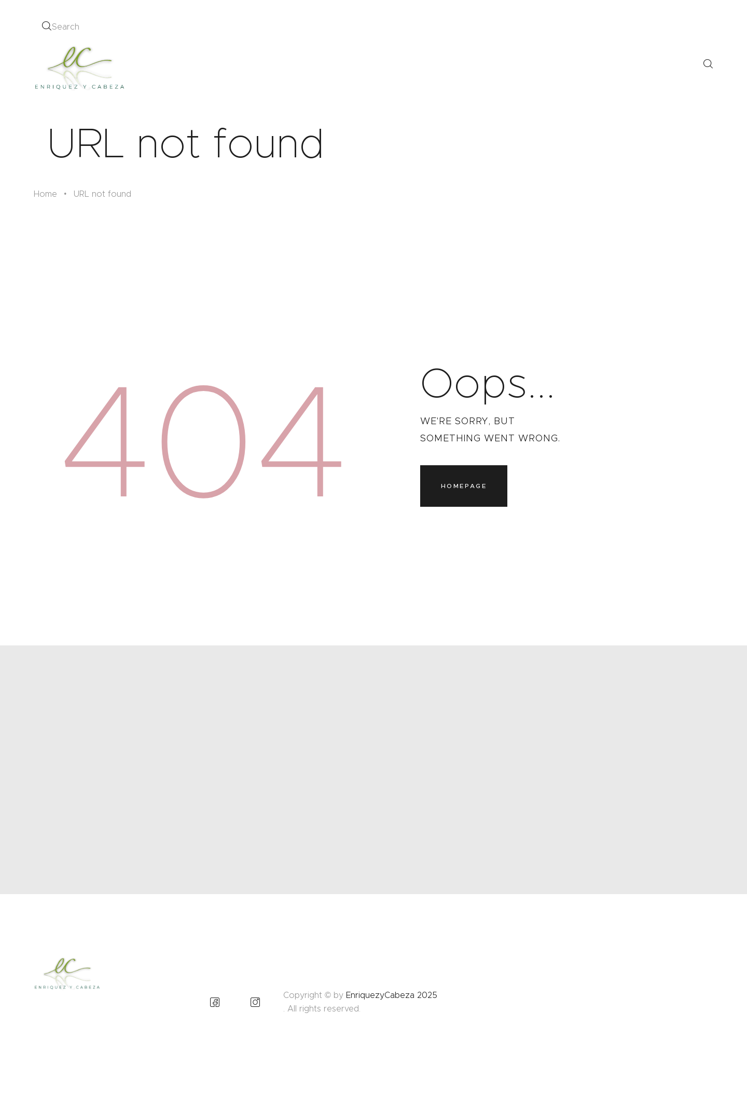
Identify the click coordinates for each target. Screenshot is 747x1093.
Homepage (464, 486)
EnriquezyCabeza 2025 (391, 995)
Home (45, 194)
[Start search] (46, 26)
